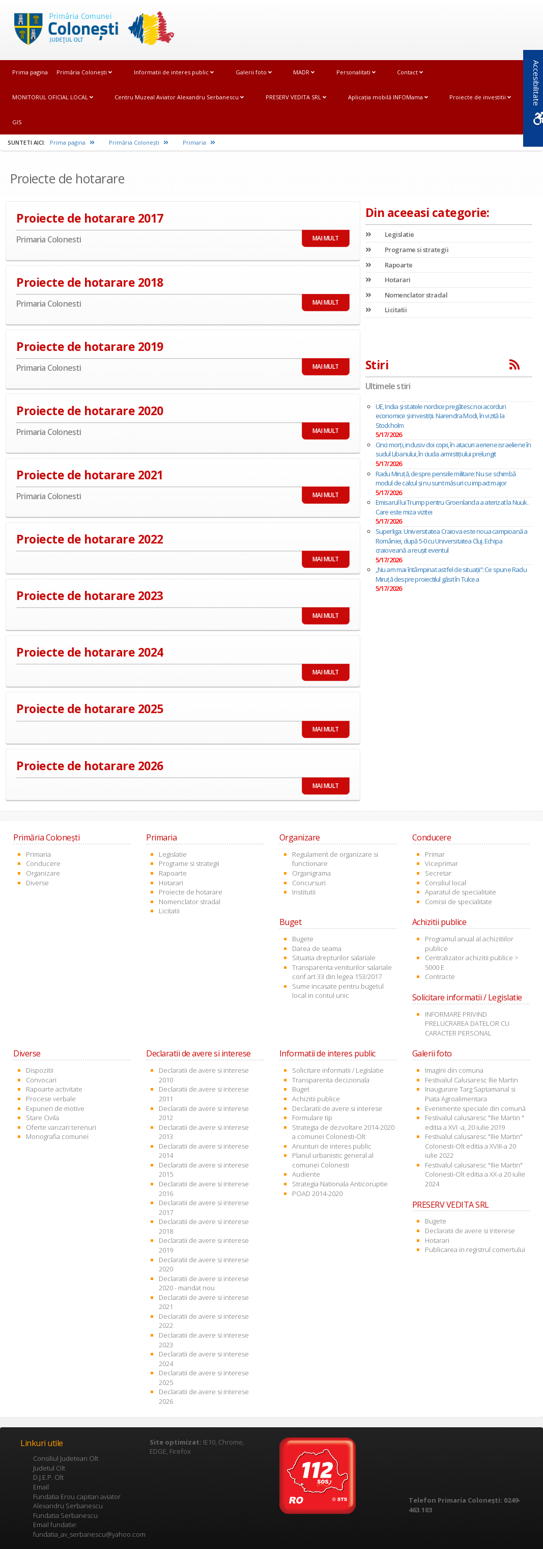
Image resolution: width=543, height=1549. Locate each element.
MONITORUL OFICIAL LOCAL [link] (52, 97)
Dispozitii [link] (39, 1070)
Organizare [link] (43, 873)
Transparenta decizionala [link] (330, 1079)
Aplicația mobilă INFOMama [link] (388, 97)
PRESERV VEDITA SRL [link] (296, 97)
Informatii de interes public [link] (174, 72)
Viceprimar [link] (441, 863)
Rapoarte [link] (389, 264)
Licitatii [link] (386, 309)
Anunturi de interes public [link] (331, 1146)
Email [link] (41, 1486)
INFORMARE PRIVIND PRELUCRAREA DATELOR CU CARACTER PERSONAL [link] (467, 1024)
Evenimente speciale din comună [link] (475, 1108)
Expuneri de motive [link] (55, 1108)
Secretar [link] (438, 873)
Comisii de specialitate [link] (458, 901)
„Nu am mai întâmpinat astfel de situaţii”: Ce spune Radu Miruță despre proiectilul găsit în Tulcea (451, 574)
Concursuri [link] (309, 882)
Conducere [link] (43, 863)
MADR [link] (304, 72)
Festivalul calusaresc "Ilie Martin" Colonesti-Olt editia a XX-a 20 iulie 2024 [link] (475, 1174)
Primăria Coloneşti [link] (84, 72)
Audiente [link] (306, 1174)
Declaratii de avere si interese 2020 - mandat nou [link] (204, 1283)
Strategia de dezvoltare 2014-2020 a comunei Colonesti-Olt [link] (343, 1132)
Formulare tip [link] (312, 1117)
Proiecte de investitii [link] (480, 97)
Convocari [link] (41, 1079)
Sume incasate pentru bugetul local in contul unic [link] (338, 991)
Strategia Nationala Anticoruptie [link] (340, 1183)
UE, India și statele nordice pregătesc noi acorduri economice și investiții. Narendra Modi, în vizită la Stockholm (441, 416)
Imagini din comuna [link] (454, 1070)
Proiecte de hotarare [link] (190, 891)
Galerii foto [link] (254, 72)
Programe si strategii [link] (407, 249)
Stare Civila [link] (42, 1117)
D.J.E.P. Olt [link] (48, 1477)
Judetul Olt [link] (49, 1468)
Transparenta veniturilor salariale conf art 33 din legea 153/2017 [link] (342, 972)
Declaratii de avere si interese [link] (337, 1108)
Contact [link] (410, 72)
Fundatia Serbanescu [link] (65, 1515)
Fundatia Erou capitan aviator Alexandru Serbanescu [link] (77, 1501)
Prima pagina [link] (30, 72)
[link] (90, 29)
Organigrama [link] (311, 873)
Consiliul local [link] (445, 882)
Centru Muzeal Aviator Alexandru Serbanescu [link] (179, 97)
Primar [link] (435, 854)
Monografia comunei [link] (57, 1136)
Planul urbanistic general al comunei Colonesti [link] (333, 1160)
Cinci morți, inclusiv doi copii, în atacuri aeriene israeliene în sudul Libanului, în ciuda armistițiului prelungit (453, 449)
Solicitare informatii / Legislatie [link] (338, 1070)
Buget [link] (300, 1089)
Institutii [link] (304, 891)
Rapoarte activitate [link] (54, 1089)
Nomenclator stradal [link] (406, 295)
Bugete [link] (302, 938)
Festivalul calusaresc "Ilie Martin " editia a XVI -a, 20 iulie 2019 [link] (474, 1122)
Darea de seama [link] (316, 948)
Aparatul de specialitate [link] (460, 891)
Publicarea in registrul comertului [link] (475, 1249)
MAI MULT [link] (325, 238)
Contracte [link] (440, 976)
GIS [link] (16, 122)
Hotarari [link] (388, 279)
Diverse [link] (37, 882)
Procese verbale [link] (51, 1098)
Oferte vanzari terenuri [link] (61, 1127)
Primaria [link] (199, 142)
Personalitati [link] (356, 72)
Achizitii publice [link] (316, 1098)
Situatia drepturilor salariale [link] (334, 957)
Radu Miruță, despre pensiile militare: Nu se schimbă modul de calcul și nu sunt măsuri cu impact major (446, 478)
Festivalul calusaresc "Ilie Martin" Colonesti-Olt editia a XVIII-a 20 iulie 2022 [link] (474, 1146)
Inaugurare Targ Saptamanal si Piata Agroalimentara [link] (470, 1093)
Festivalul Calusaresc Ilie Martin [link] (471, 1079)
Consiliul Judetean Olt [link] (65, 1458)
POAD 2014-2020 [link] (317, 1193)
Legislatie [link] (389, 234)
